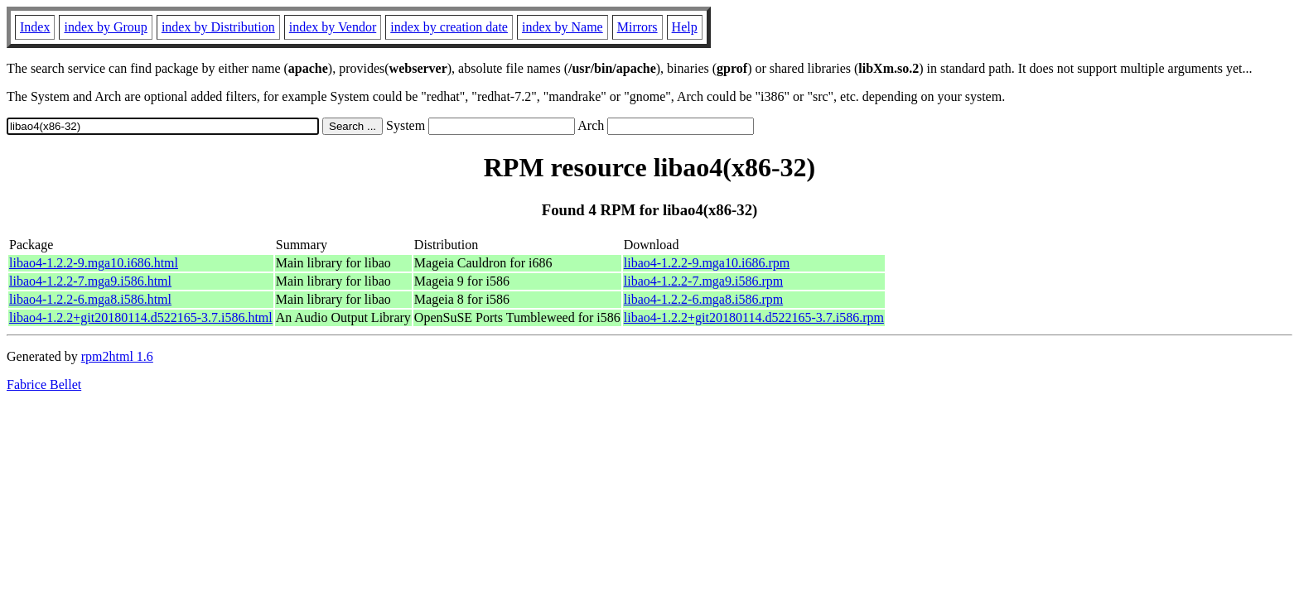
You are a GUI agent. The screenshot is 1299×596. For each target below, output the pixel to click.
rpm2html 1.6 (117, 356)
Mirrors (637, 27)
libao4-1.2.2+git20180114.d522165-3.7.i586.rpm (754, 317)
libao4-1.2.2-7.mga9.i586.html (90, 281)
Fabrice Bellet (44, 384)
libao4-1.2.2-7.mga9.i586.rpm (703, 281)
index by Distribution (218, 27)
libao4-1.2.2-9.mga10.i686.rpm (707, 263)
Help (685, 27)
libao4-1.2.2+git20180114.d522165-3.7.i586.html (141, 317)
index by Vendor (332, 27)
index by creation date (449, 27)
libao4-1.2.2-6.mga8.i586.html (90, 299)
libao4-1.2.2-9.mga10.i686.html (93, 263)
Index (35, 27)
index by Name (562, 27)
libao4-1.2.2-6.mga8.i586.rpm (703, 299)
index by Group (105, 27)
